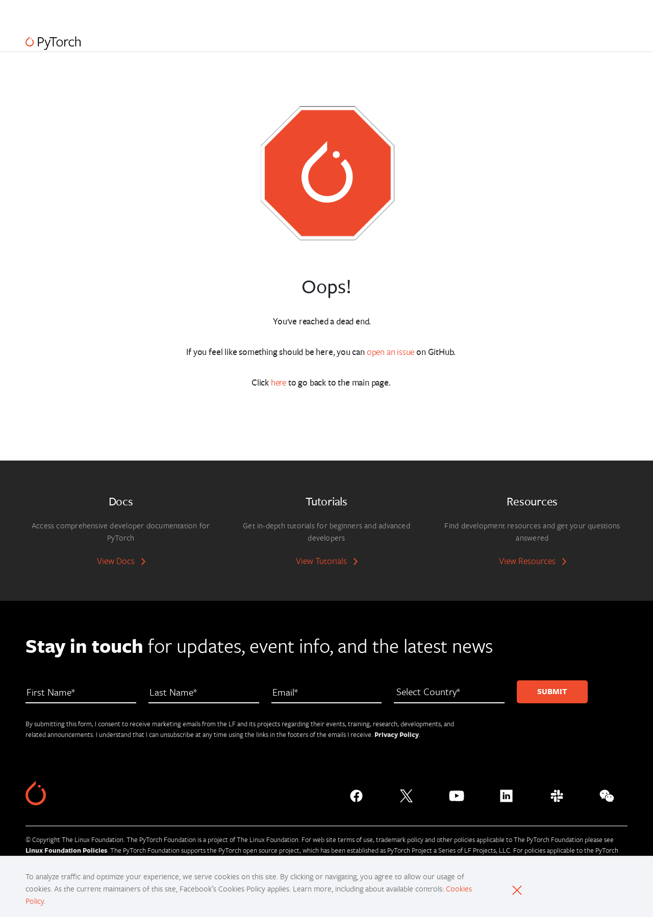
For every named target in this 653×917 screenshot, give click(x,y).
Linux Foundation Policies (66, 850)
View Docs (116, 561)
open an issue (391, 352)
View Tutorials (321, 561)
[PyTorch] (53, 43)
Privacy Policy (396, 734)
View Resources (527, 561)
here (278, 382)
